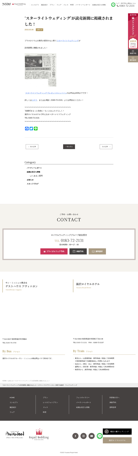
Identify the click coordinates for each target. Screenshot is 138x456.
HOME (12, 397)
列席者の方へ (114, 397)
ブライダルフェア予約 (54, 251)
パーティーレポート (83, 5)
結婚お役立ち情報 (99, 5)
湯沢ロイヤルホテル (117, 440)
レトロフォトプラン (50, 402)
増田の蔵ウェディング (116, 431)
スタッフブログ (32, 184)
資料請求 (97, 251)
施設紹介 (44, 5)
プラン (52, 5)
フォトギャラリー (83, 397)
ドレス (65, 5)
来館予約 (78, 251)
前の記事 (33, 146)
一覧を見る (69, 146)
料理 (72, 5)
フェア (59, 5)
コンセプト (35, 5)
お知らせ (30, 180)
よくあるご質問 (36, 176)
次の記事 (105, 146)
